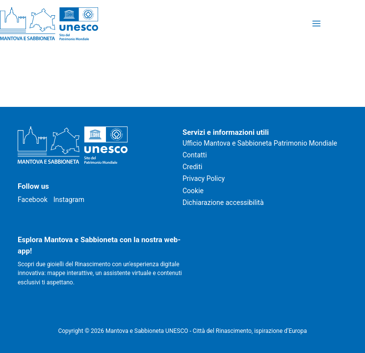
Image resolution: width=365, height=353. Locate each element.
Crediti (192, 167)
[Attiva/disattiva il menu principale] (316, 23)
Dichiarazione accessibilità (223, 202)
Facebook (33, 199)
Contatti (194, 155)
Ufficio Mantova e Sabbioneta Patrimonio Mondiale (259, 143)
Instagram (68, 199)
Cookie (193, 191)
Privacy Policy (203, 178)
